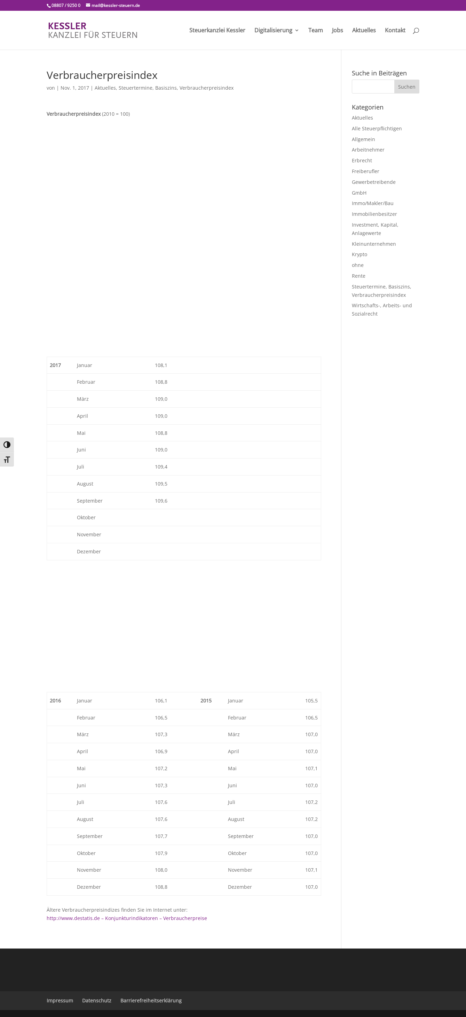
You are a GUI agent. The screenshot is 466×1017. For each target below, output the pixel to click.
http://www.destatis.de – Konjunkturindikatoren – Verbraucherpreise (127, 918)
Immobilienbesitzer (374, 214)
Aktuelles (364, 31)
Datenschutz (96, 1000)
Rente (358, 275)
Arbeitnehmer (368, 149)
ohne (358, 265)
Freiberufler (365, 171)
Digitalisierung (273, 31)
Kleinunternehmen (374, 244)
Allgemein (363, 139)
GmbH (359, 192)
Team (315, 31)
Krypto (359, 254)
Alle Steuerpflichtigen (377, 128)
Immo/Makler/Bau (373, 203)
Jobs (337, 31)
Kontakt (395, 31)
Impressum (60, 1000)
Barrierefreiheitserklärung (151, 1000)
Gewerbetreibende (374, 182)
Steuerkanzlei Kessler (217, 31)
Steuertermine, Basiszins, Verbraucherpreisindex (176, 87)
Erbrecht (362, 160)
